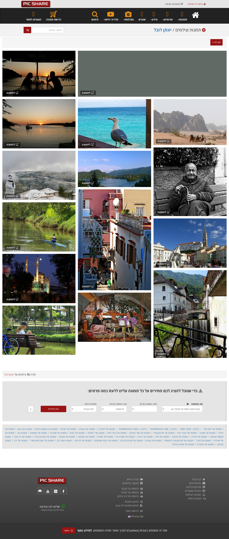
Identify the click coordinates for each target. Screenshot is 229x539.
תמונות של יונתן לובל (212, 428)
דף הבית (199, 479)
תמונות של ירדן (20, 440)
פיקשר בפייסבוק (132, 483)
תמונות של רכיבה (145, 436)
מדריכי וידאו (135, 479)
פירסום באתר (134, 511)
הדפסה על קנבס (132, 488)
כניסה (197, 4)
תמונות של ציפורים (205, 444)
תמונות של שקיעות (86, 436)
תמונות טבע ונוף (24, 428)
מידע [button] (154, 16)
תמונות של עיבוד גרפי (186, 432)
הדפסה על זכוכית (132, 492)
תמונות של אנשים (87, 428)
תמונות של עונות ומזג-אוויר (42, 440)
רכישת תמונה (53, 16)
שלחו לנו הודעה (50, 507)
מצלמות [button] (128, 16)
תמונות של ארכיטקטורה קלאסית (179, 440)
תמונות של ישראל (68, 428)
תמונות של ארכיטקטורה (163, 432)
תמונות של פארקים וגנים (45, 436)
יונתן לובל (163, 30)
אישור (68, 530)
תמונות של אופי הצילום (139, 432)
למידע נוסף (84, 530)
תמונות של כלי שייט (22, 436)
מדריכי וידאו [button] (110, 16)
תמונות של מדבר (203, 440)
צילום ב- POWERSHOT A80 (163, 428)
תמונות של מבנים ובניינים (131, 440)
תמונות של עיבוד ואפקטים (105, 440)
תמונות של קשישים (38, 432)
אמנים (142, 16)
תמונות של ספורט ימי (125, 436)
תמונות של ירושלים (96, 432)
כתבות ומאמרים (195, 491)
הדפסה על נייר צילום (130, 496)
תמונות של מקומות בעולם (46, 428)
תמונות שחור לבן (64, 440)
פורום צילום (197, 483)
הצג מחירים (53, 408)
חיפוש (94, 16)
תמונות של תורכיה (199, 436)
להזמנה (88, 93)
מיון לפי (216, 42)
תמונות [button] (182, 16)
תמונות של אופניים (58, 432)
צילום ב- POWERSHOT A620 (132, 428)
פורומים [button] (167, 16)
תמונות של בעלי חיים (117, 432)
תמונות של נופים (77, 432)
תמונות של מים (162, 436)
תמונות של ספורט (207, 432)
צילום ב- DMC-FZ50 (189, 428)
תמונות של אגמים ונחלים (183, 444)
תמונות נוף (22, 432)
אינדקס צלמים (196, 487)
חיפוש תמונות (134, 501)
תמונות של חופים (105, 436)
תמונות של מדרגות (83, 440)
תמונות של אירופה (180, 436)
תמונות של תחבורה (106, 428)
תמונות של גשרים (153, 440)
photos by (135, 516)
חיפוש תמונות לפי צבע (129, 505)
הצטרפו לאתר (33, 16)
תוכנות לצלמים (196, 494)
